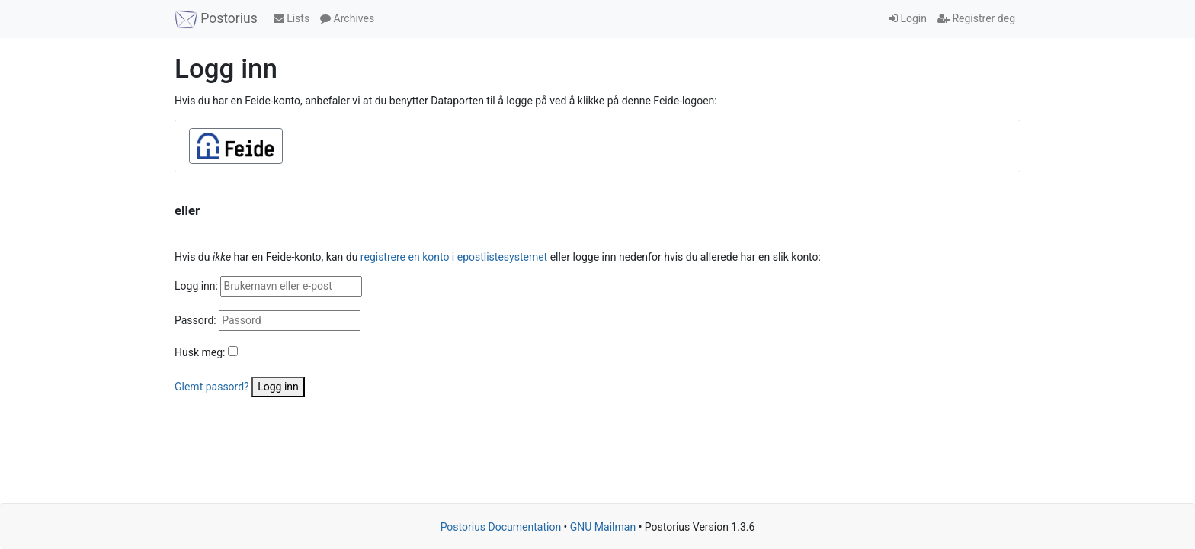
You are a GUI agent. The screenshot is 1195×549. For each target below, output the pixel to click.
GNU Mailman (603, 527)
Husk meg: (200, 352)
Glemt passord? (212, 386)
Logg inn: (196, 286)
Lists (291, 18)
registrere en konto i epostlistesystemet (453, 257)
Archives (347, 18)
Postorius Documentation (501, 527)
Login (908, 18)
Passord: (195, 320)
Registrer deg (976, 18)
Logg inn (278, 386)
